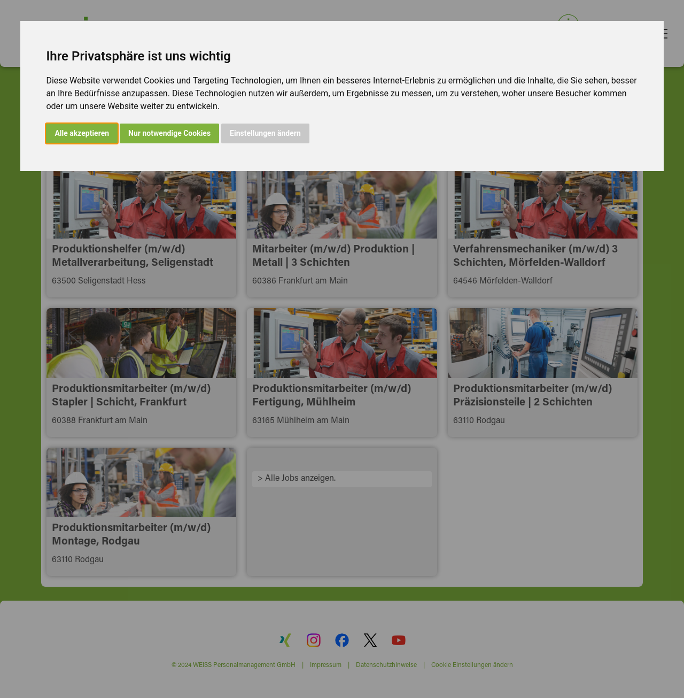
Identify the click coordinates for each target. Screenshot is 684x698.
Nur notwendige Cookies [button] (169, 133)
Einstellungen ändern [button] (265, 133)
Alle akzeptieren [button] (82, 133)
